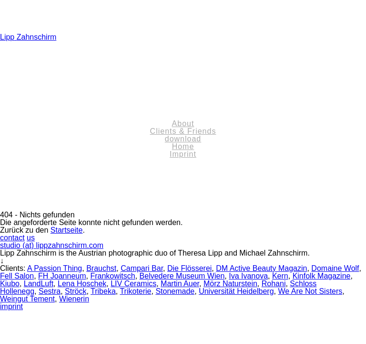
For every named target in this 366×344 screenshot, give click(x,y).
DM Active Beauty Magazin (261, 268)
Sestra (50, 291)
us (31, 238)
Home (183, 146)
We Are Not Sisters (310, 291)
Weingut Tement (27, 299)
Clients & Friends (183, 131)
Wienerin (74, 299)
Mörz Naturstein (230, 284)
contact (12, 238)
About (183, 123)
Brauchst (101, 268)
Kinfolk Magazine (322, 276)
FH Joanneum (62, 276)
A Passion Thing (54, 268)
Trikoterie (135, 291)
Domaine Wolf (335, 268)
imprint (11, 306)
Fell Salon (17, 276)
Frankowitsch (112, 276)
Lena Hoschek (82, 284)
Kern (280, 276)
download (183, 139)
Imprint (183, 154)
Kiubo (10, 284)
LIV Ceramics (133, 284)
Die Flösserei (189, 268)
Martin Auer (180, 284)
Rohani (274, 284)
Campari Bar (142, 268)
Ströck (75, 291)
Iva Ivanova (248, 276)
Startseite (67, 230)
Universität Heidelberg (236, 291)
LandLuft (38, 284)
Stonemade (174, 291)
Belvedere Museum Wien (182, 276)
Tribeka (103, 291)
